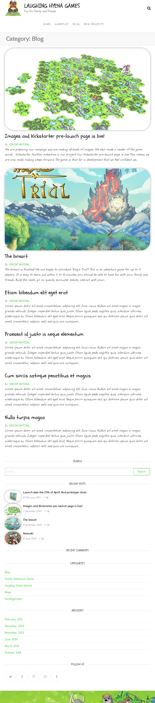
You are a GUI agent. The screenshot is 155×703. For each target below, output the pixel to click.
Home (47, 24)
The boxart (16, 256)
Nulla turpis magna (25, 417)
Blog (76, 24)
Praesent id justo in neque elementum (44, 334)
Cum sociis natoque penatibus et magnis (48, 375)
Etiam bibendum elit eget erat (36, 292)
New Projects (94, 24)
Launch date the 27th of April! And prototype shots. (55, 492)
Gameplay (62, 24)
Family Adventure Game (19, 579)
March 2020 (12, 646)
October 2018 (13, 653)
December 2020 (14, 626)
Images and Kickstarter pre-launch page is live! (54, 136)
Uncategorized (13, 599)
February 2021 (14, 619)
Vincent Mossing (19, 144)
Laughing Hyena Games (52, 6)
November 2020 (14, 633)
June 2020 (11, 639)
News (8, 592)
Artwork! (28, 533)
